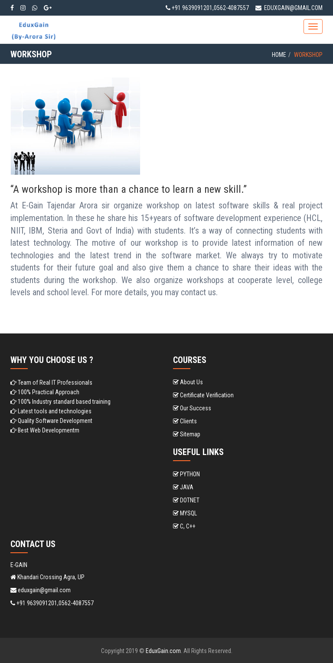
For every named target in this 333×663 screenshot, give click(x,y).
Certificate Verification (203, 395)
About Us (188, 382)
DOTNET (186, 500)
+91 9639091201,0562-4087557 (207, 7)
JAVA (183, 487)
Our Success (192, 408)
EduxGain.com (163, 650)
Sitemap (186, 434)
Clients (185, 421)
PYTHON (186, 474)
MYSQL (185, 513)
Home (279, 54)
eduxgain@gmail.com (289, 7)
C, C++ (184, 526)
